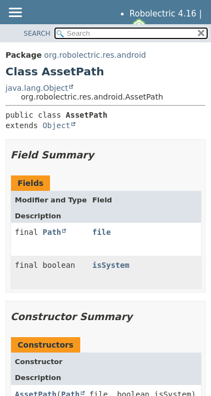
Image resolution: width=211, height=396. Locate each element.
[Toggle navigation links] (14, 13)
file (101, 232)
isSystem (110, 265)
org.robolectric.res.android (95, 55)
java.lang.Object (36, 88)
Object (56, 125)
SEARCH (37, 33)
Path (52, 232)
